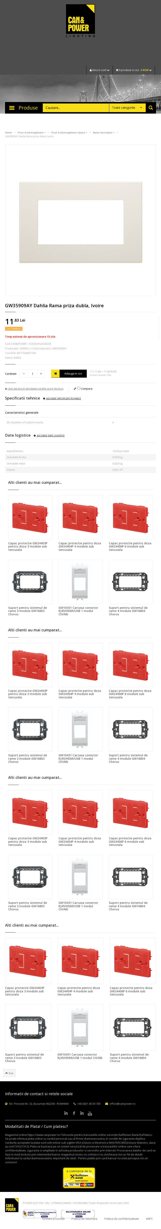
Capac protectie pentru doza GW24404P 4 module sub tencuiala (79, 546)
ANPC (149, 1219)
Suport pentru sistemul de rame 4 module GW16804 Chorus (128, 611)
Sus (9, 1073)
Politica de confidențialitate (121, 1219)
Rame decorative (103, 132)
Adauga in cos (66, 373)
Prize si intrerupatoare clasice (69, 132)
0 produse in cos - (134, 70)
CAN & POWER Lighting (80, 21)
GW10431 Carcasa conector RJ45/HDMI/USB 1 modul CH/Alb (78, 611)
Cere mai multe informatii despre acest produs (34, 388)
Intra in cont (99, 70)
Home (8, 132)
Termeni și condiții (53, 1219)
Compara (84, 388)
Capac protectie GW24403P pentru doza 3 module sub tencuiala (27, 546)
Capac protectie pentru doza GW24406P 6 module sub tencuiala (130, 546)
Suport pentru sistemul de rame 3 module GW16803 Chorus (27, 611)
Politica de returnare (84, 1219)
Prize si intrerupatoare (31, 132)
